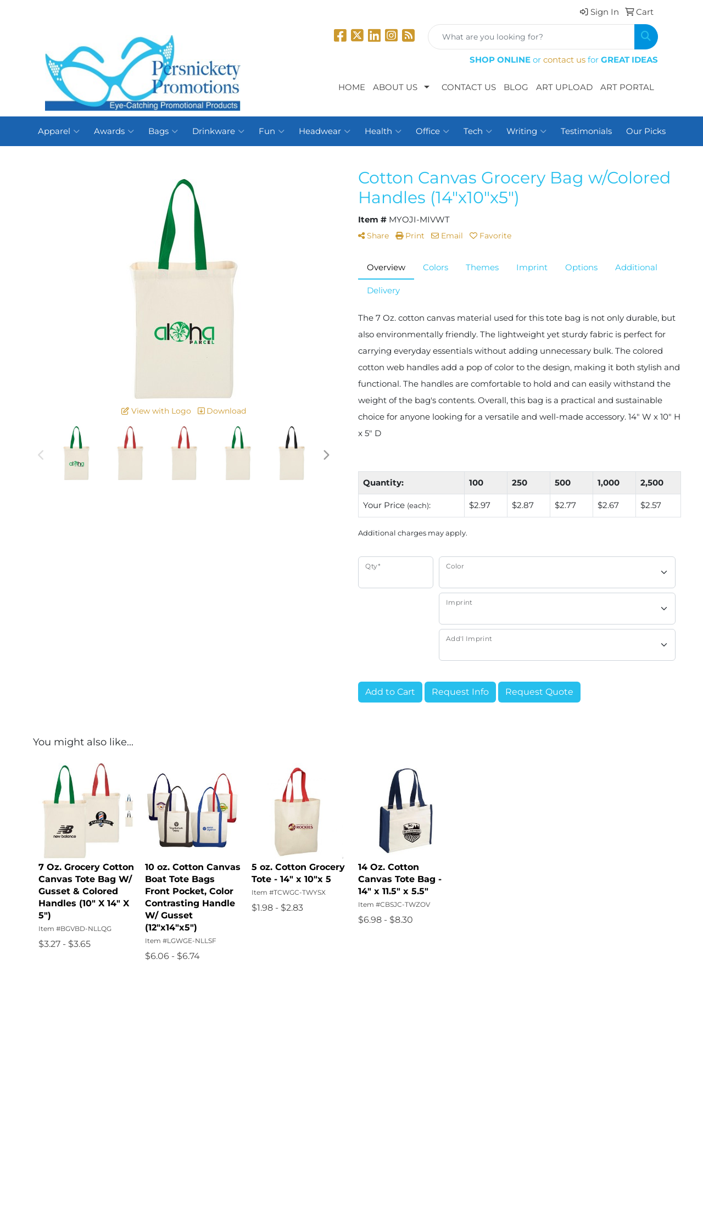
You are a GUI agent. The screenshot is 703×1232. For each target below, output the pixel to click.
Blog (516, 87)
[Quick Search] (531, 36)
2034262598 (633, 1146)
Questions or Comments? (97, 1136)
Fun (271, 131)
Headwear (324, 131)
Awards (114, 131)
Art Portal (627, 87)
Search (163, 1051)
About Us (395, 87)
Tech (478, 131)
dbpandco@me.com (616, 1159)
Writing (526, 131)
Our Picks (646, 131)
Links (160, 1097)
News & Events (75, 1097)
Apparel (59, 131)
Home (351, 87)
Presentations (177, 1067)
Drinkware (218, 131)
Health (383, 131)
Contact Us (469, 87)
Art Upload (564, 87)
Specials (61, 1113)
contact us (564, 60)
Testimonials (586, 131)
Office (432, 131)
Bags (163, 131)
